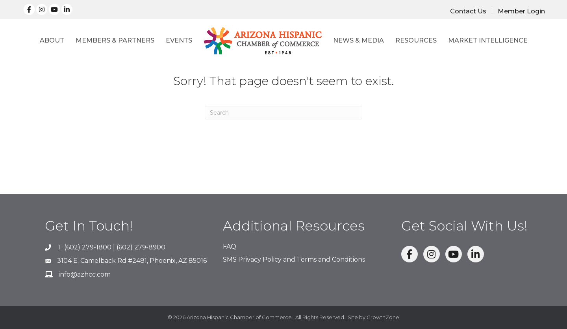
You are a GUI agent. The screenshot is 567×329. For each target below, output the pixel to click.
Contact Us (468, 11)
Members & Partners (115, 40)
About (52, 40)
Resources (416, 40)
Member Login (521, 11)
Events (179, 40)
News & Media (358, 40)
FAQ (229, 246)
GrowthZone (383, 317)
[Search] (283, 112)
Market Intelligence (488, 40)
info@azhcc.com (85, 274)
